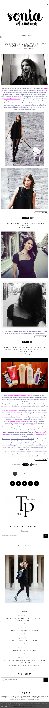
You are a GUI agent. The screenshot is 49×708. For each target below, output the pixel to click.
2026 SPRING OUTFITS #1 (24, 640)
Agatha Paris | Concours (24, 650)
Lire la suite (41, 212)
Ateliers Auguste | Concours (24, 630)
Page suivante (32, 474)
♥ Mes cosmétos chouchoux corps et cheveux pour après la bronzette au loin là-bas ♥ (24, 349)
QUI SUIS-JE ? (25, 546)
